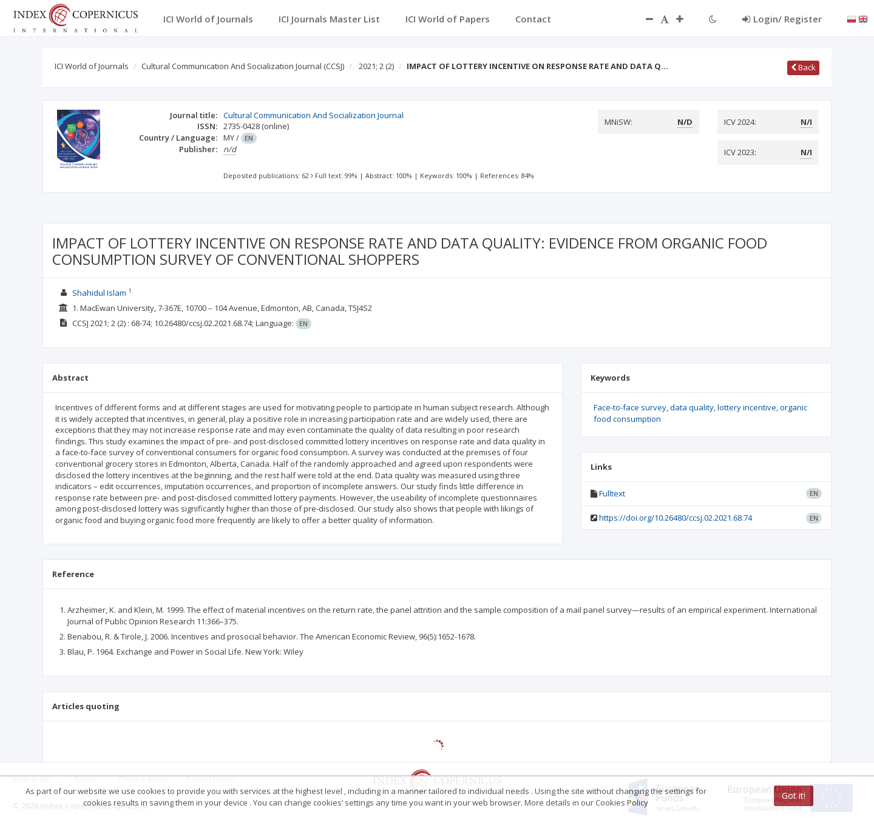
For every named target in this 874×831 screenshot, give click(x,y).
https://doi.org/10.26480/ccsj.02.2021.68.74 (675, 517)
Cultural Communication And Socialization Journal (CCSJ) (242, 66)
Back (803, 67)
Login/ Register (782, 19)
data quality (692, 407)
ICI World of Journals (92, 66)
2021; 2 (376, 66)
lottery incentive (746, 407)
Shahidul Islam (99, 292)
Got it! (793, 795)
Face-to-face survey (630, 407)
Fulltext (612, 493)
